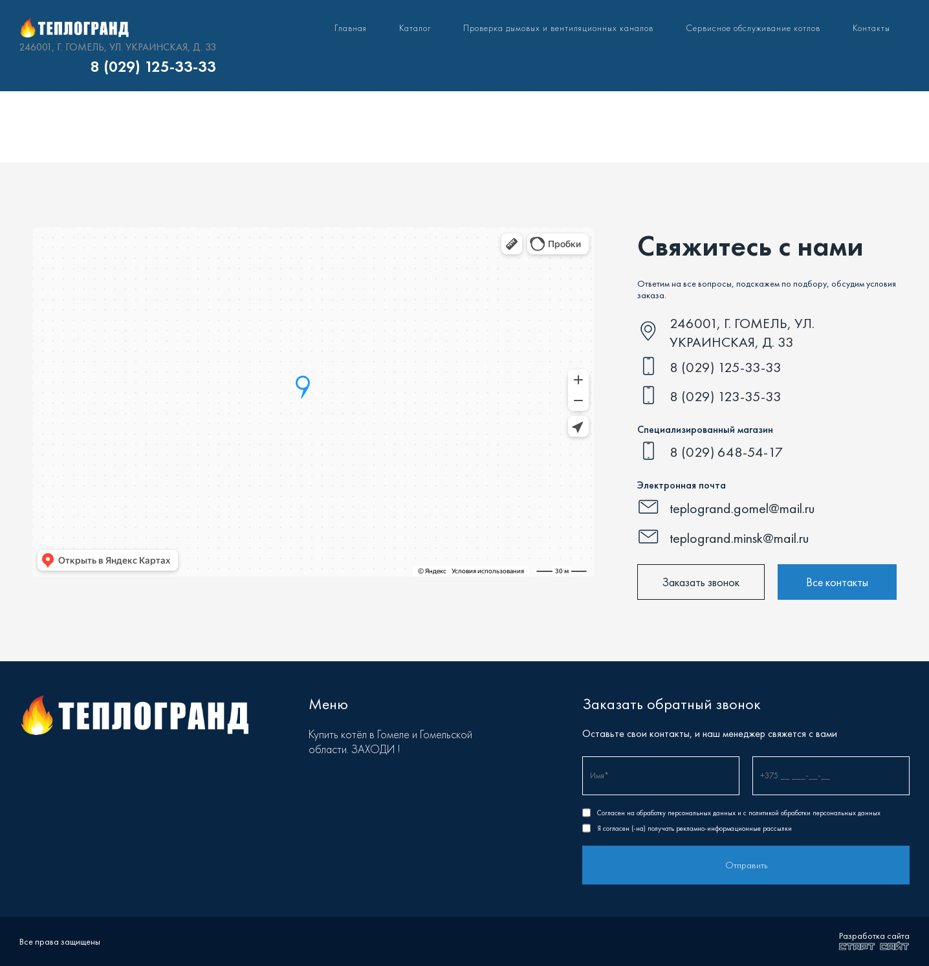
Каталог (415, 28)
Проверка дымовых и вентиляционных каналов (558, 28)
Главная (350, 28)
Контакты (871, 28)
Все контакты (837, 582)
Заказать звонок (700, 582)
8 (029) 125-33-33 (153, 66)
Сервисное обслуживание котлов (753, 28)
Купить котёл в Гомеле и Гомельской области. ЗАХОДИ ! (390, 741)
